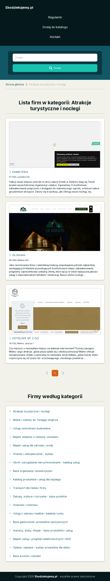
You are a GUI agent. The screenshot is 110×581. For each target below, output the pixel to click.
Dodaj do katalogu (55, 27)
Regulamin (55, 17)
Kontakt (55, 37)
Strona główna (15, 84)
